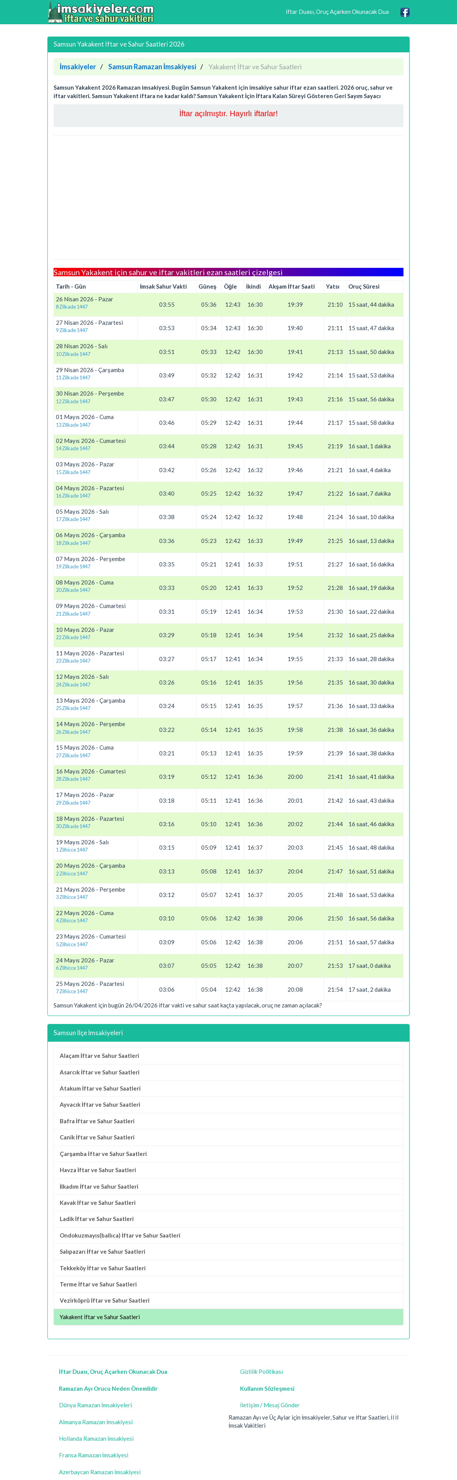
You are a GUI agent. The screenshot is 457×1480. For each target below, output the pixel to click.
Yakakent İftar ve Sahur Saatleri (100, 1316)
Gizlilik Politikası (261, 1371)
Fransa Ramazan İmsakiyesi (93, 1455)
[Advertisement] (228, 197)
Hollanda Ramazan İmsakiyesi (96, 1438)
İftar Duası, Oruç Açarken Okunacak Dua (337, 11)
